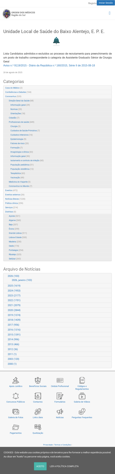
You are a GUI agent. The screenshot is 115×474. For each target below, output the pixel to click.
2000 (12, 363)
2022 (14, 300)
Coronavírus (13, 96)
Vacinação (17, 177)
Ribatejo (15, 254)
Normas (16, 109)
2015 (14, 334)
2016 (14, 329)
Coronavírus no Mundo (20, 186)
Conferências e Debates (18, 92)
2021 (14, 305)
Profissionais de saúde (21, 122)
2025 (14, 285)
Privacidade (48, 445)
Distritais (10, 212)
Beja (13, 224)
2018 (14, 319)
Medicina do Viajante (19, 182)
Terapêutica (17, 173)
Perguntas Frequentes (82, 417)
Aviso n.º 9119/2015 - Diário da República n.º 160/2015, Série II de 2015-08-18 (49, 65)
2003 (13, 359)
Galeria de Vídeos (82, 402)
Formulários (59, 402)
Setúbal (15, 259)
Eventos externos (14, 195)
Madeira (15, 242)
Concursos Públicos (15, 402)
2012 (13, 349)
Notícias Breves (15, 199)
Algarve (15, 220)
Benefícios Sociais (38, 386)
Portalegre (16, 250)
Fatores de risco (19, 143)
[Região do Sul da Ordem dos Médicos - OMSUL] (18, 13)
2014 (13, 339)
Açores (14, 216)
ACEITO (40, 466)
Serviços (11, 207)
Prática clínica (14, 203)
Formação (16, 148)
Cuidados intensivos (21, 135)
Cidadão (14, 118)
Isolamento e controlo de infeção (27, 160)
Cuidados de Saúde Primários (25, 130)
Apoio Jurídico (15, 386)
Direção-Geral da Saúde (21, 101)
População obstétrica (22, 169)
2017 (13, 324)
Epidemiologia (18, 139)
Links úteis (38, 417)
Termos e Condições (62, 445)
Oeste (14, 246)
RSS (109, 88)
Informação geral (20, 105)
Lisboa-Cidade (18, 237)
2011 (12, 354)
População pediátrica (22, 165)
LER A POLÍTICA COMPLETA (64, 466)
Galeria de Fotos (15, 417)
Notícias (60, 417)
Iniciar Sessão (106, 2)
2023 (14, 295)
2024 (14, 290)
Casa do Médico (13, 88)
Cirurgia (15, 126)
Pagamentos (16, 433)
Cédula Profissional (60, 386)
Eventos (11, 190)
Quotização (38, 433)
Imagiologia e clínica (21, 152)
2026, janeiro (22, 280)
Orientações (17, 113)
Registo (92, 3)
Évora (14, 229)
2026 (13, 276)
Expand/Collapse (105, 97)
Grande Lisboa (18, 233)
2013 (13, 344)
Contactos (38, 402)
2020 (14, 310)
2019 (14, 315)
